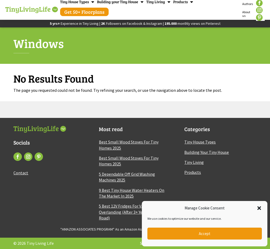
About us (246, 14)
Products (180, 2)
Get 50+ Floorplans (84, 12)
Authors (247, 4)
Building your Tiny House (117, 2)
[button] (259, 208)
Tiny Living (155, 2)
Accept (204, 233)
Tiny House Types (74, 2)
